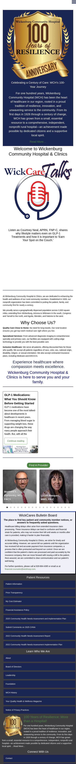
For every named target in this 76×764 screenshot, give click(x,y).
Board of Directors (13, 667)
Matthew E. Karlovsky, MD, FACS (13, 495)
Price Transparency (14, 593)
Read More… (38, 141)
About (8, 658)
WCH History (11, 692)
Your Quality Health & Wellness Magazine (24, 701)
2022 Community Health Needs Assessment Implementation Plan (34, 644)
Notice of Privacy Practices (17, 710)
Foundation (10, 684)
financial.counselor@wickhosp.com (20, 569)
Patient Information (14, 584)
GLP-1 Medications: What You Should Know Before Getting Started (20, 399)
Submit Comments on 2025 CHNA (20, 627)
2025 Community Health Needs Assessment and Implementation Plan (36, 619)
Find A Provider (38, 465)
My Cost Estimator (14, 601)
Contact (9, 758)
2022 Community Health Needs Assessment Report (28, 636)
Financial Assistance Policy (17, 610)
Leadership (10, 675)
